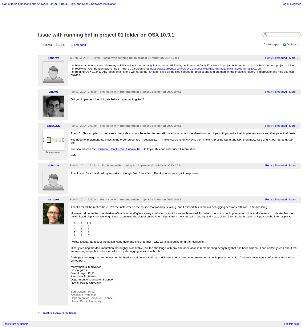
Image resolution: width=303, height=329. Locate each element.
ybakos (53, 91)
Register (295, 3)
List (63, 44)
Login (285, 3)
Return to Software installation (59, 312)
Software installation (103, 3)
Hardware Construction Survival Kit (118, 149)
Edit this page (291, 323)
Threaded (80, 44)
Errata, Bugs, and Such (74, 3)
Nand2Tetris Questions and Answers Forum (29, 3)
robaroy (53, 57)
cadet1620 (53, 125)
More (292, 57)
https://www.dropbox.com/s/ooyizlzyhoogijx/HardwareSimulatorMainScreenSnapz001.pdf (206, 68)
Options (291, 44)
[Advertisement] (151, 19)
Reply (268, 57)
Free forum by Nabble (16, 323)
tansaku (53, 199)
